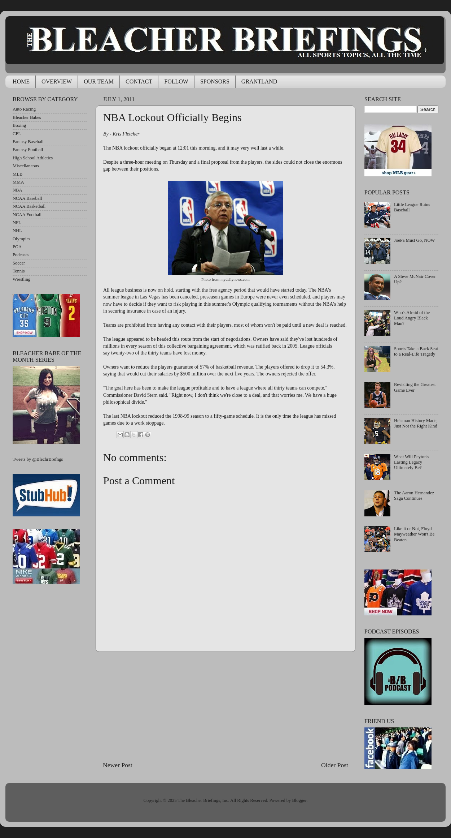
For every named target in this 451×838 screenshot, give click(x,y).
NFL (17, 222)
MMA (18, 182)
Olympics (21, 238)
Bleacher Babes (27, 117)
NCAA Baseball (27, 198)
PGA (17, 246)
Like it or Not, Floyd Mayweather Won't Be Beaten (414, 534)
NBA (17, 190)
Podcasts (21, 254)
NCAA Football (27, 214)
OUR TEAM (99, 81)
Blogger (299, 800)
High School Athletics (33, 157)
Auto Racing (24, 109)
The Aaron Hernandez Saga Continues (414, 495)
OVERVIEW (56, 81)
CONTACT (139, 81)
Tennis (19, 271)
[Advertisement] (225, 706)
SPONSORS (214, 81)
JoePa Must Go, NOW (414, 240)
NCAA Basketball (29, 206)
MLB (17, 174)
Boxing (19, 125)
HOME (21, 81)
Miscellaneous (26, 165)
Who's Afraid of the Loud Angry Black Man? (412, 318)
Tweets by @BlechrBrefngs (38, 459)
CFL (17, 133)
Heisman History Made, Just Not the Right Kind (416, 423)
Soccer (19, 263)
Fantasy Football (28, 149)
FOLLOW (176, 81)
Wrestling (21, 279)
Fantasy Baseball (28, 141)
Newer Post (117, 765)
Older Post (334, 765)
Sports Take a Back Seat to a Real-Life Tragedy (416, 351)
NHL (17, 230)
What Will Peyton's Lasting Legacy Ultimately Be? (411, 462)
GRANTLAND (259, 81)
